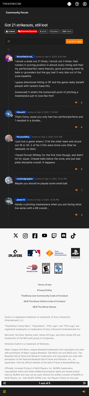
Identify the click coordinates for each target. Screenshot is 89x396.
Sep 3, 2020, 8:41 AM (51, 137)
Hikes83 (21, 112)
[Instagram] (25, 236)
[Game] (69, 3)
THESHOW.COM (11, 3)
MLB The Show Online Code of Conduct (44, 301)
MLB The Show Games (44, 306)
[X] (15, 236)
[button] (4, 392)
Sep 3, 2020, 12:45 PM (48, 199)
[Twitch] (54, 236)
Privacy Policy (44, 290)
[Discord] (63, 236)
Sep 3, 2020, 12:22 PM (56, 178)
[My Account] (85, 3)
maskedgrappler (25, 178)
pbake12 (21, 199)
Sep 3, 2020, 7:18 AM (47, 112)
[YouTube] (44, 236)
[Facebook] (34, 236)
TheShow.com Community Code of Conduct (44, 295)
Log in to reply (74, 41)
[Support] (77, 3)
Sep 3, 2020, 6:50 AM (55, 56)
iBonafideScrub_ (25, 56)
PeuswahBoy (23, 137)
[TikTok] (73, 236)
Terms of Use (44, 284)
